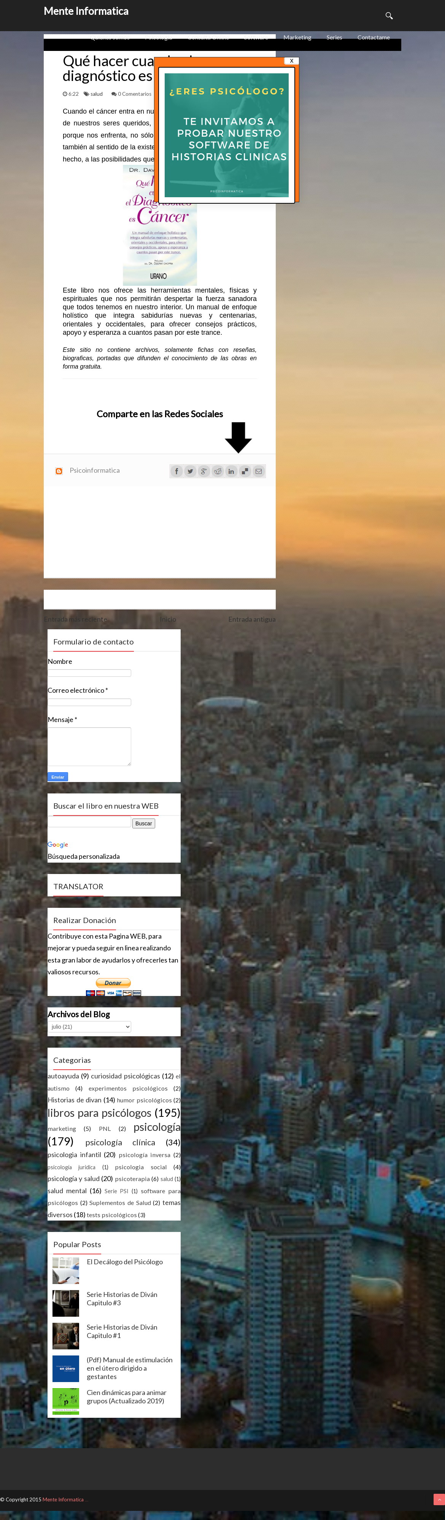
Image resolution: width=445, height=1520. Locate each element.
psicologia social (141, 1166)
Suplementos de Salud (120, 1202)
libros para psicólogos (99, 1112)
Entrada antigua (252, 619)
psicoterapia (132, 1178)
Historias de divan (75, 1100)
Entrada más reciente (75, 619)
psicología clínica (120, 1142)
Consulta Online (208, 37)
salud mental (67, 1190)
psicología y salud (74, 1178)
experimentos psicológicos (128, 1088)
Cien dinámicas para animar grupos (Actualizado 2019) (127, 1396)
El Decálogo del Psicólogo (125, 1261)
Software (256, 37)
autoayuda (63, 1076)
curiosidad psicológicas (125, 1076)
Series (334, 37)
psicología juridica (71, 1167)
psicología (157, 1126)
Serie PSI (117, 1191)
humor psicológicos (144, 1100)
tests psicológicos (112, 1214)
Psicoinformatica (95, 470)
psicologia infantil (74, 1154)
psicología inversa (145, 1154)
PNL (105, 1128)
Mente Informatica (86, 11)
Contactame (374, 37)
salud (97, 94)
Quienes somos (110, 37)
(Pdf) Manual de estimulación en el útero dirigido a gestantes (130, 1368)
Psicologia (158, 37)
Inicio (168, 619)
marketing (62, 1128)
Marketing (297, 37)
